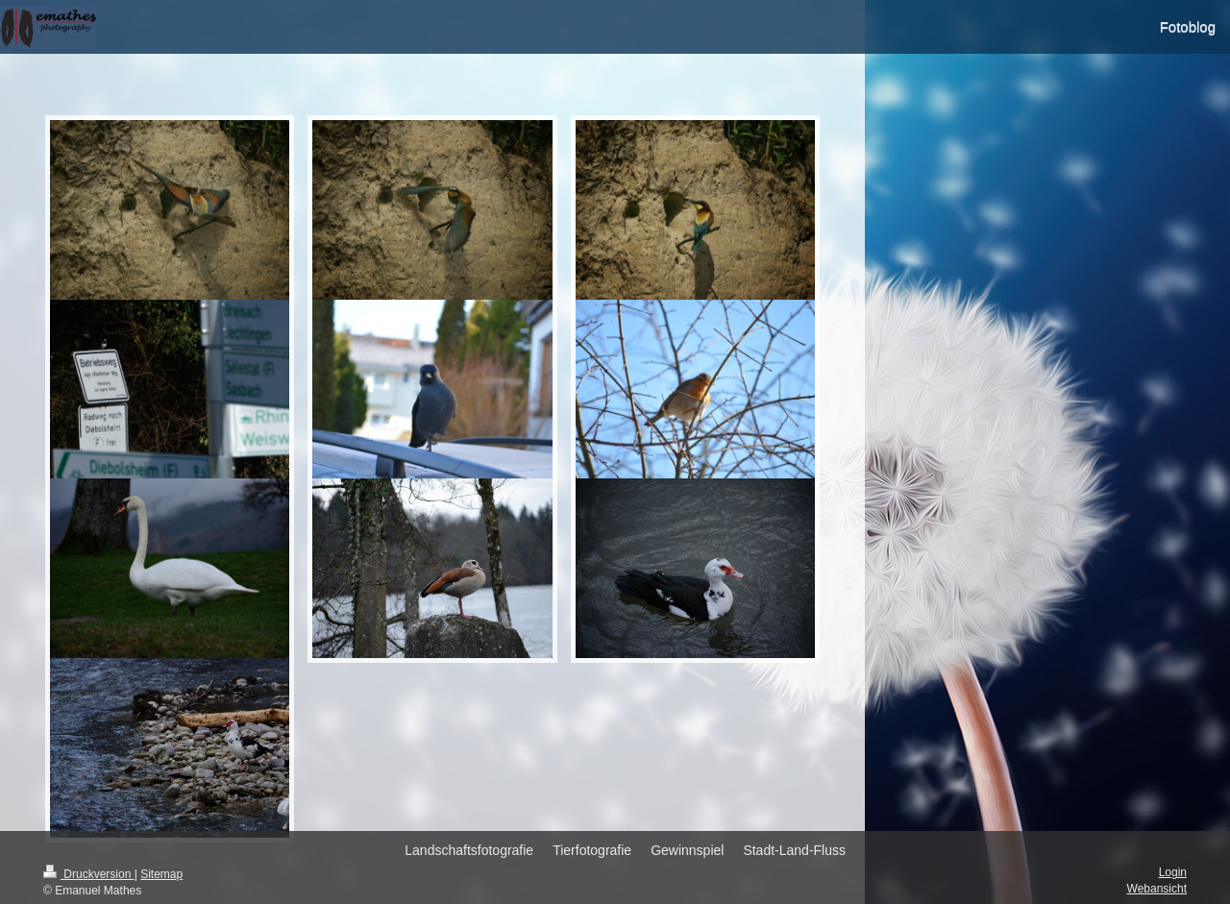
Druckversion (89, 874)
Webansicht (1157, 888)
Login (1173, 872)
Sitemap (161, 874)
